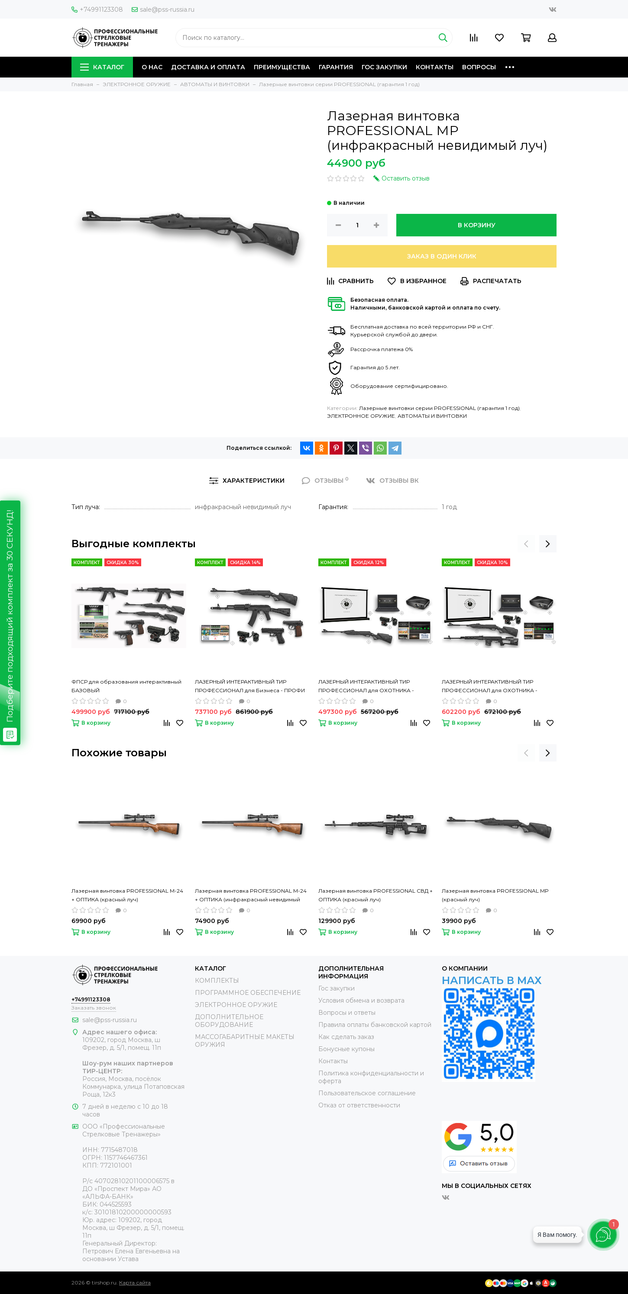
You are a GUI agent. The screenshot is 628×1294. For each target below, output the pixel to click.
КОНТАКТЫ (434, 67)
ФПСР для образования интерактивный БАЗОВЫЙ (126, 686)
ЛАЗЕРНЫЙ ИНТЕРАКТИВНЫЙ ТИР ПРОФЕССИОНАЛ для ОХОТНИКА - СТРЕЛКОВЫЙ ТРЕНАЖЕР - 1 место (366, 686)
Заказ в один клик (441, 256)
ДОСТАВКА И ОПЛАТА (208, 67)
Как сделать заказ (346, 1037)
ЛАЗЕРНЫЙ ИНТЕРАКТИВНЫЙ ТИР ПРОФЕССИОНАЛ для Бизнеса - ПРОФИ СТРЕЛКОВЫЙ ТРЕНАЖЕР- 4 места (250, 686)
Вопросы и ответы (347, 1012)
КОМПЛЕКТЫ (217, 980)
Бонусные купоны (346, 1049)
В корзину (476, 225)
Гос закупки (336, 988)
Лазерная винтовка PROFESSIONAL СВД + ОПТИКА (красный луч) (375, 895)
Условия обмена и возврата (361, 1000)
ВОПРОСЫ (479, 67)
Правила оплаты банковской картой (374, 1025)
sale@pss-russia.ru (163, 9)
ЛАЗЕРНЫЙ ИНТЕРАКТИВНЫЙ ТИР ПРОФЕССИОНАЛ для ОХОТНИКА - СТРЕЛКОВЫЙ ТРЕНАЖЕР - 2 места (489, 686)
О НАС (152, 67)
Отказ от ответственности (359, 1105)
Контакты (333, 1061)
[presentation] (526, 543)
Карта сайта (135, 1282)
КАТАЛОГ (102, 67)
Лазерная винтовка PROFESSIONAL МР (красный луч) (495, 895)
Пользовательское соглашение (367, 1093)
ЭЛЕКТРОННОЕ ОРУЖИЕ (361, 416)
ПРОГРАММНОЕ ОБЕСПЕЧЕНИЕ (248, 993)
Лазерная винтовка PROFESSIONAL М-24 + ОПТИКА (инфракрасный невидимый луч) (251, 895)
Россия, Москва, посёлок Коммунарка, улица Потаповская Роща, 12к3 (133, 1086)
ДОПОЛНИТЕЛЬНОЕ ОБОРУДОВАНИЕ (229, 1021)
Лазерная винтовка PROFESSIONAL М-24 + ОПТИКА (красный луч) (127, 895)
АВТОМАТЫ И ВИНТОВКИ (432, 416)
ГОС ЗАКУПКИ (384, 67)
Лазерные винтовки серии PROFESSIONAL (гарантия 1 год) (439, 408)
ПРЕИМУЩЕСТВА (282, 67)
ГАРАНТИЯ (336, 67)
